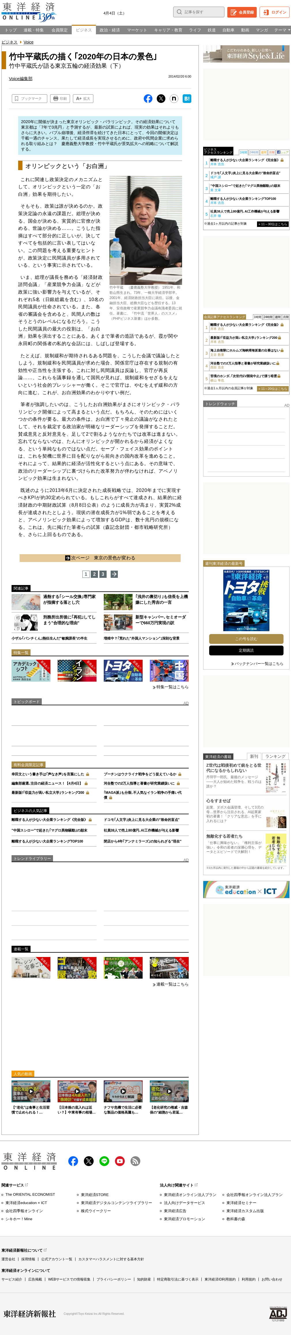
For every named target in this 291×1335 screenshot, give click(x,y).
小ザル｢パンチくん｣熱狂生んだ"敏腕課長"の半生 (49, 638)
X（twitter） (89, 1161)
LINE (104, 1161)
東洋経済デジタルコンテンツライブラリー (116, 1203)
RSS (135, 1161)
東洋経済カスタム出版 (245, 1211)
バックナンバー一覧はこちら (259, 663)
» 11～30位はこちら (272, 224)
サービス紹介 (11, 1279)
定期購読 (246, 650)
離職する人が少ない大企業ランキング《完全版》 (50, 820)
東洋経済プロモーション (184, 1219)
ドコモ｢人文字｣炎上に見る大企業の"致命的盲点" (141, 820)
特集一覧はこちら (172, 687)
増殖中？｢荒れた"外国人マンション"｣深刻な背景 (141, 638)
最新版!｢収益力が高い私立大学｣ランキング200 (48, 793)
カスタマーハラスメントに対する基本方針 (111, 1259)
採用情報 (28, 1259)
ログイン (278, 12)
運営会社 (8, 1259)
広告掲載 (35, 1279)
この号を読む (246, 639)
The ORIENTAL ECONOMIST (30, 1194)
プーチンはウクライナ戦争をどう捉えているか (140, 774)
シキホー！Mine (18, 1219)
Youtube (120, 1161)
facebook (73, 1161)
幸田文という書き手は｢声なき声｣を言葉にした (48, 774)
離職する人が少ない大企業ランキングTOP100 (47, 841)
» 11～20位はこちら (272, 388)
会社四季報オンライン (24, 1211)
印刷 (63, 99)
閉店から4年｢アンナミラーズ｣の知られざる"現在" (143, 841)
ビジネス (9, 42)
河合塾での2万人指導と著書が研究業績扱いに (139, 783)
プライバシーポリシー (114, 1279)
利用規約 (249, 1279)
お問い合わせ (272, 1279)
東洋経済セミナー (241, 1203)
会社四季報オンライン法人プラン (254, 1195)
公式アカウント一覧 (56, 1259)
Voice (28, 42)
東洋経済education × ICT (26, 1203)
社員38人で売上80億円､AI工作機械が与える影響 (141, 830)
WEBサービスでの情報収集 (69, 1279)
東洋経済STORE (95, 1195)
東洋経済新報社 (29, 1314)
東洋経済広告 (175, 1211)
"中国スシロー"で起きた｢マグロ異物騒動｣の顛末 (49, 830)
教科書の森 (235, 1219)
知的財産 (144, 1279)
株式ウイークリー (96, 1211)
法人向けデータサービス (184, 1203)
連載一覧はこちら (172, 984)
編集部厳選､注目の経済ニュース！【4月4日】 (47, 783)
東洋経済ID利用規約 (220, 1279)
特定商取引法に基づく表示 (178, 1279)
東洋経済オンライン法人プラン (190, 1195)
